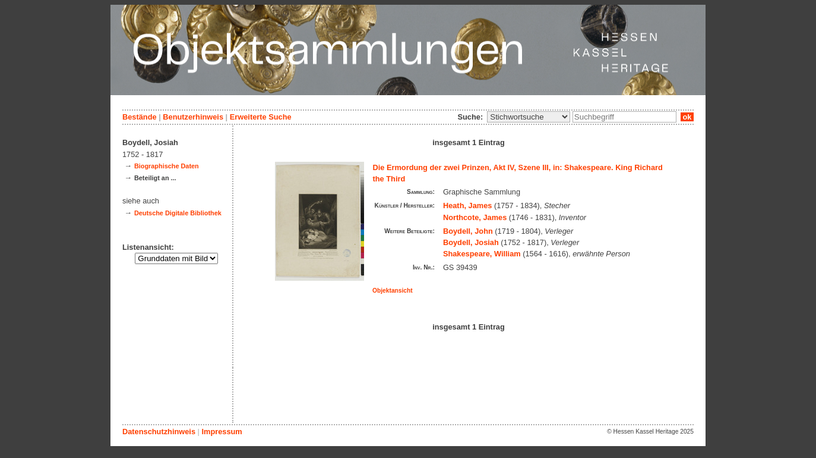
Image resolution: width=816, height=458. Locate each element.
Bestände (139, 116)
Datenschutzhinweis (158, 431)
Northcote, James (475, 217)
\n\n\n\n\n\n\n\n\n (528, 117)
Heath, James (467, 205)
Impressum (221, 431)
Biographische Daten (166, 166)
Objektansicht (392, 290)
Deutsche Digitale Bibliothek (178, 213)
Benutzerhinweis (193, 116)
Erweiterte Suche (261, 116)
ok (687, 116)
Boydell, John (468, 231)
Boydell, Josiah (471, 242)
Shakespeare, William (482, 253)
